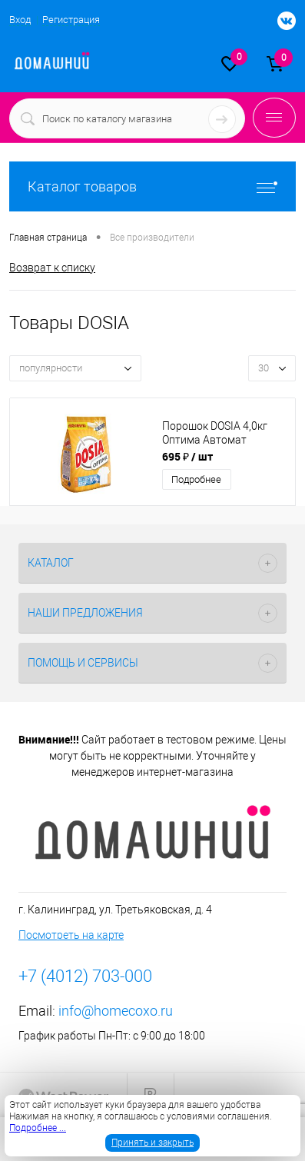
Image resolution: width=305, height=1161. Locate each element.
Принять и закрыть (152, 1142)
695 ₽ (187, 456)
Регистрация (71, 19)
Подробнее (196, 479)
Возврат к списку (52, 267)
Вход (20, 19)
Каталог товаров (152, 186)
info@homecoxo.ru (115, 1011)
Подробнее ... (37, 1128)
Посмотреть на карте (71, 935)
